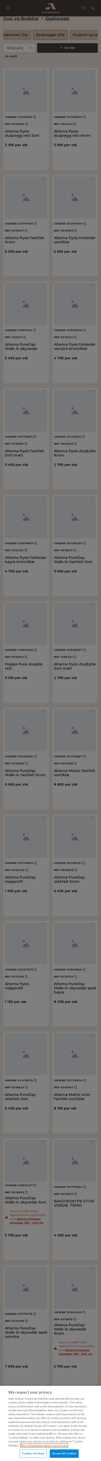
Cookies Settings (33, 1453)
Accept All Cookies (64, 1453)
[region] (50, 1423)
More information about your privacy (44, 1445)
